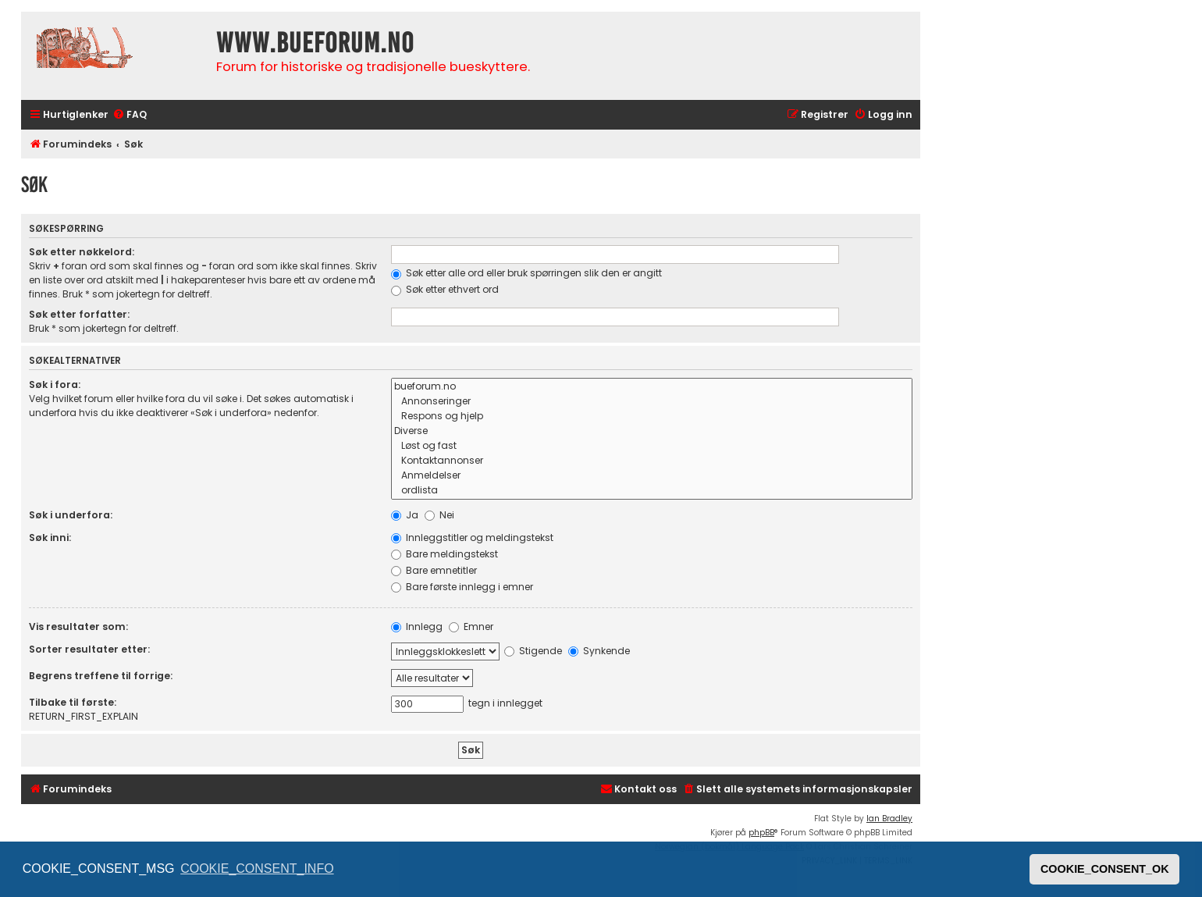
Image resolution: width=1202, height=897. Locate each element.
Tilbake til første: (72, 702)
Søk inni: (50, 537)
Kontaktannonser (652, 461)
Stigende (533, 650)
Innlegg (417, 626)
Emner (471, 626)
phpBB (761, 832)
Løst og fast (652, 446)
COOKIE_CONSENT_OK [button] (1104, 869)
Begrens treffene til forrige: (100, 675)
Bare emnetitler (434, 570)
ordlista (652, 490)
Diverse (652, 431)
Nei (439, 514)
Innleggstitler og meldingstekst (472, 537)
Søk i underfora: (70, 514)
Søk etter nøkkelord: (81, 251)
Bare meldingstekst (444, 554)
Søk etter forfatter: (79, 314)
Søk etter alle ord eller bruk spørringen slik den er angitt (526, 272)
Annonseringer (652, 401)
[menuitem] (129, 115)
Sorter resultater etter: (89, 649)
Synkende (599, 650)
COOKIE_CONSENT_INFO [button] (256, 868)
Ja (404, 514)
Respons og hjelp (652, 416)
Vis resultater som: (78, 626)
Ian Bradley (889, 818)
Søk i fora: (54, 384)
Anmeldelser (652, 475)
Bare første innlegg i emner (462, 586)
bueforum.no (652, 386)
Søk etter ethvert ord (445, 289)
